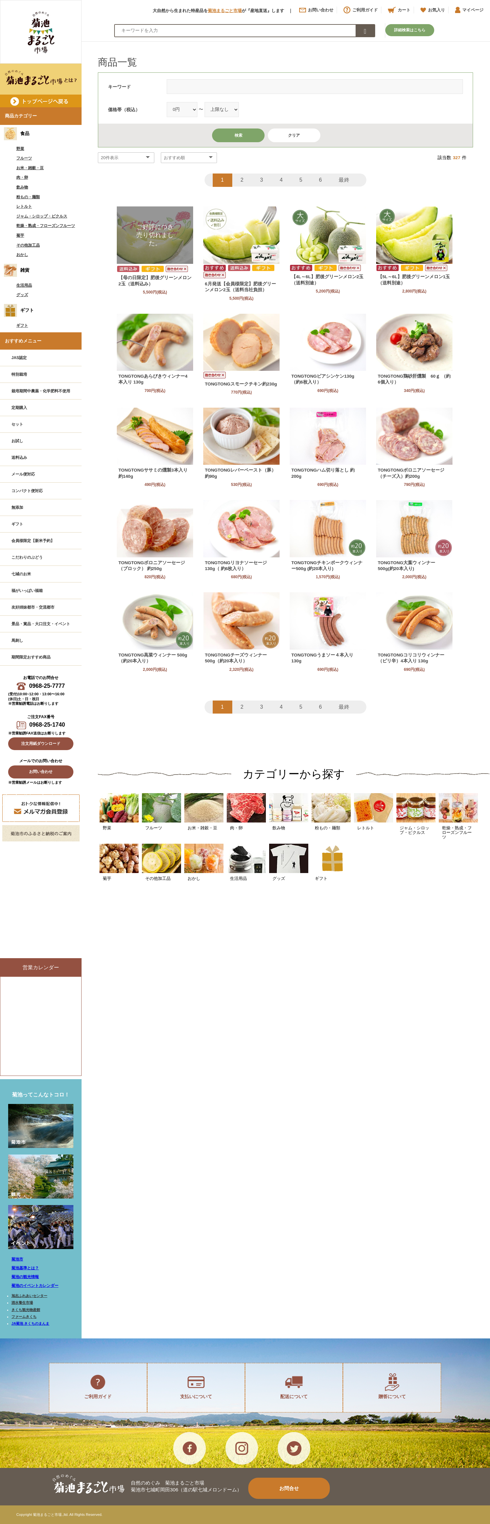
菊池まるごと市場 (225, 10)
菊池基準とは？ (25, 1268)
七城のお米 (21, 574)
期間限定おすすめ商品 (31, 657)
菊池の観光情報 (25, 1277)
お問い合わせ (316, 10)
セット (17, 424)
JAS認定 (19, 357)
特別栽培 (19, 374)
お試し (17, 441)
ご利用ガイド (361, 10)
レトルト (24, 206)
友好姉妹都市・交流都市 (32, 607)
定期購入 (19, 407)
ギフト (22, 325)
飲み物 (22, 187)
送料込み (19, 457)
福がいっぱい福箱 (27, 590)
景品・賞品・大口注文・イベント (40, 624)
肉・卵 (22, 177)
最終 (344, 180)
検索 (238, 135)
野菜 (20, 148)
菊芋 (20, 235)
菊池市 (17, 1259)
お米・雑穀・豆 (30, 168)
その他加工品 (28, 245)
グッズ (22, 295)
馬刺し (17, 640)
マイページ (469, 10)
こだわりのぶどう (27, 557)
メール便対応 (23, 474)
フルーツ (24, 158)
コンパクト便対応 (27, 491)
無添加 (17, 507)
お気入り (433, 10)
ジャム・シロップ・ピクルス (41, 216)
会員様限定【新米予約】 (32, 540)
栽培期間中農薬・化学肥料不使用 (40, 391)
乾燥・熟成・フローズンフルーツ (45, 225)
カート (399, 10)
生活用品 (24, 285)
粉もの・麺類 (28, 197)
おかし (22, 254)
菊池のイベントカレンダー (34, 1285)
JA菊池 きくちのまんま (30, 1323)
